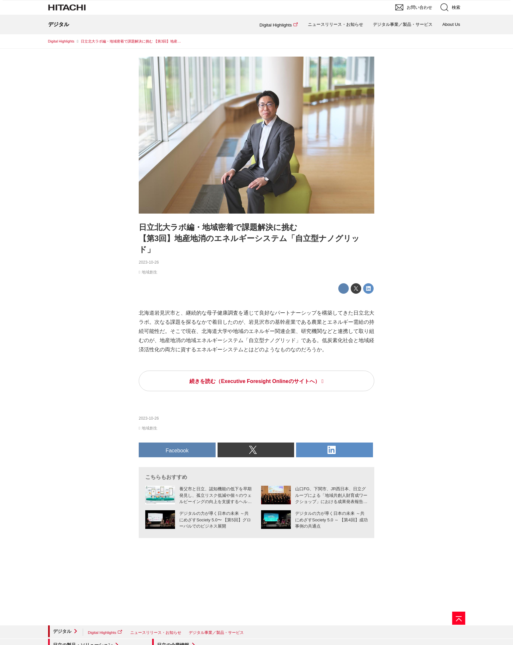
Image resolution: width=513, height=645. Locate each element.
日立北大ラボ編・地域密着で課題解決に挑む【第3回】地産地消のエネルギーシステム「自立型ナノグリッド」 (249, 238)
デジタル (62, 631)
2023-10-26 (149, 262)
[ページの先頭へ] (458, 618)
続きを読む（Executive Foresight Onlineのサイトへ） (254, 381)
